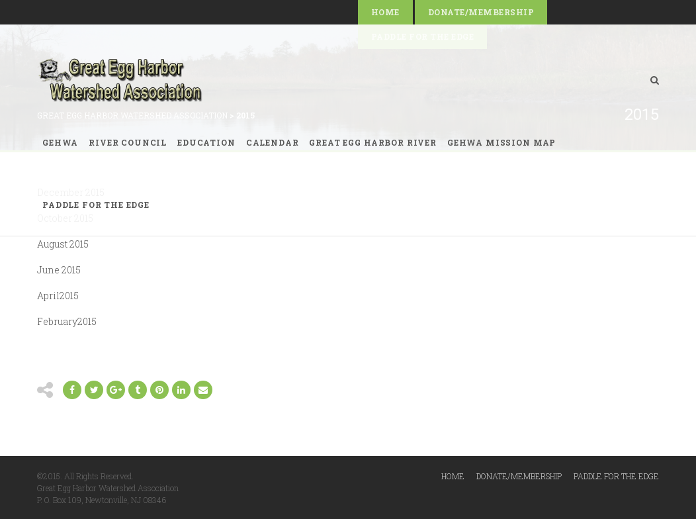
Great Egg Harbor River (372, 142)
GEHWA (60, 142)
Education (206, 142)
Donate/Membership (481, 12)
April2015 (58, 295)
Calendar (272, 142)
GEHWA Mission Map (501, 142)
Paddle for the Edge (96, 204)
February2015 (67, 321)
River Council (128, 142)
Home (385, 12)
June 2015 (59, 269)
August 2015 (63, 244)
